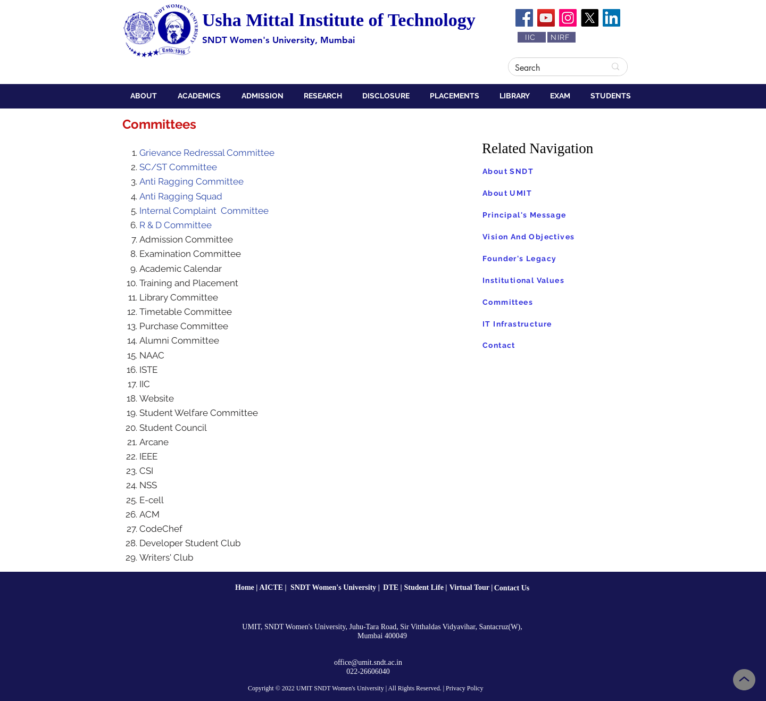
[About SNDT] (560, 171)
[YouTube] (546, 18)
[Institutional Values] (560, 280)
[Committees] (560, 302)
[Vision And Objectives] (560, 236)
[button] (145, 96)
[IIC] (532, 37)
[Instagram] (568, 18)
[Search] (552, 68)
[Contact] (560, 345)
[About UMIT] (560, 193)
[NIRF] (561, 37)
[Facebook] (524, 18)
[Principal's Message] (560, 215)
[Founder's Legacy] (560, 258)
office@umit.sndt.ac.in (368, 662)
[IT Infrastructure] (560, 324)
